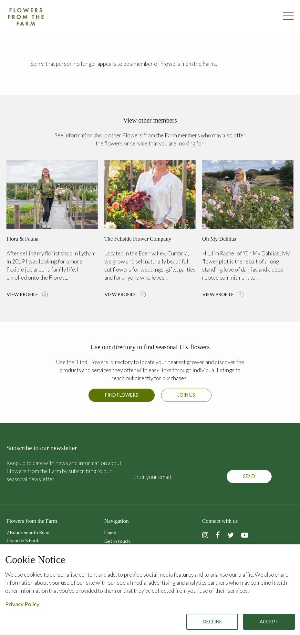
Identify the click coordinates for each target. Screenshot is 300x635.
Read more (52, 230)
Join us (186, 395)
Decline (212, 621)
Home (110, 532)
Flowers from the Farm (25, 17)
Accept (269, 621)
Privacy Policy (22, 604)
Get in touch (117, 541)
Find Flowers (121, 395)
